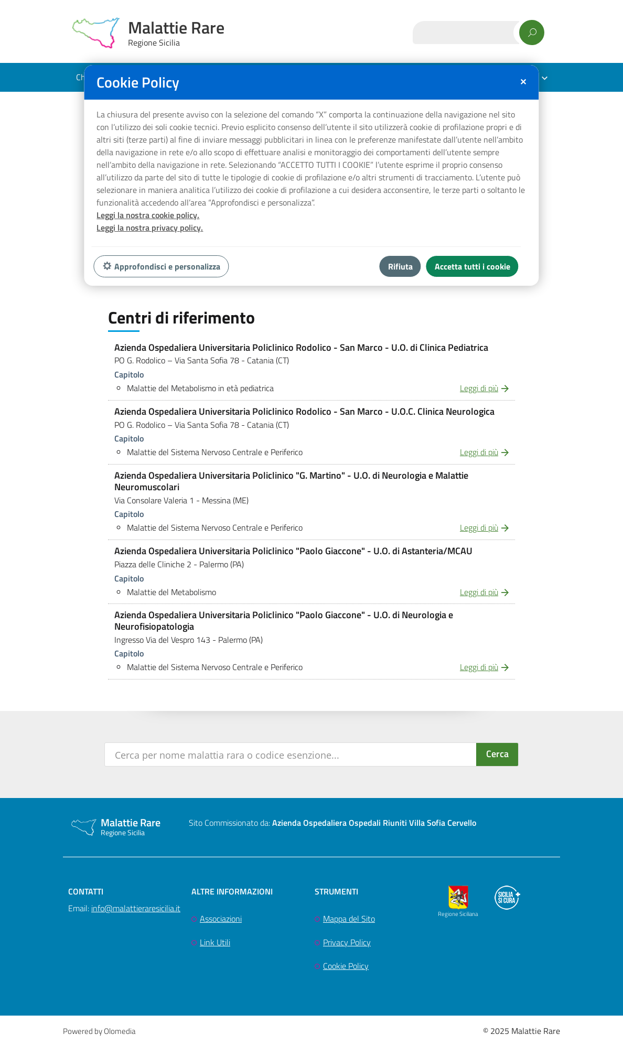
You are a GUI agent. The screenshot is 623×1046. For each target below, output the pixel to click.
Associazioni (221, 918)
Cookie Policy (346, 965)
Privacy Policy (347, 942)
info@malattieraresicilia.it (135, 908)
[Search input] (291, 754)
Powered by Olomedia (99, 1031)
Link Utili (215, 942)
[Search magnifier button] (497, 754)
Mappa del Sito (349, 918)
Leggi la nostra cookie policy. (147, 215)
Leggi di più (479, 388)
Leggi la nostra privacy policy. (149, 227)
